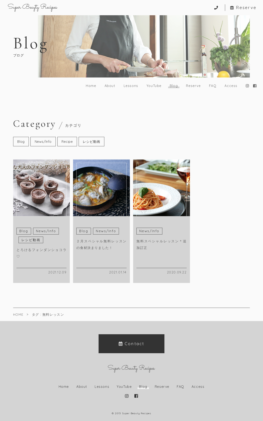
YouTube (154, 86)
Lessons (131, 86)
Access (231, 86)
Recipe (67, 142)
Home (91, 86)
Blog (21, 142)
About (110, 86)
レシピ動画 (91, 142)
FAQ (212, 86)
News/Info (43, 142)
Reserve (243, 8)
